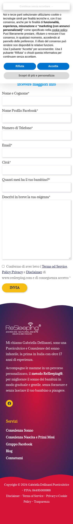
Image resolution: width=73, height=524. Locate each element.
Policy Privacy (12, 272)
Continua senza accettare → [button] (36, 6)
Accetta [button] (53, 66)
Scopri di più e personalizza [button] (36, 75)
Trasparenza (41, 501)
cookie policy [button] (59, 30)
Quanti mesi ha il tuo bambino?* (36, 183)
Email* (36, 149)
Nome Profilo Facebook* (36, 114)
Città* (36, 166)
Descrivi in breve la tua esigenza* (36, 228)
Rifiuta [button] (20, 66)
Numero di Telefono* (36, 132)
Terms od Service (54, 266)
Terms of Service (32, 496)
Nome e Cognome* (36, 97)
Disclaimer (34, 272)
